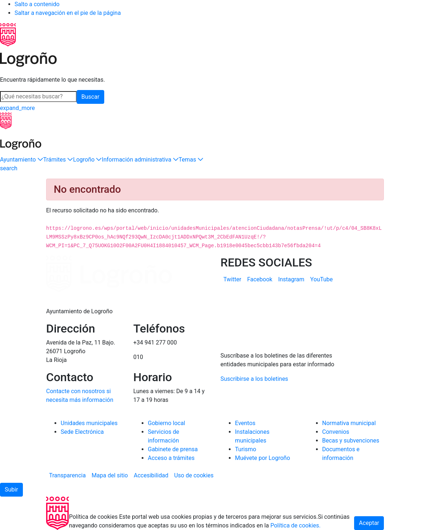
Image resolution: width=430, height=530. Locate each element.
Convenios (335, 431)
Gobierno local (166, 423)
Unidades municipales (89, 423)
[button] (21, 159)
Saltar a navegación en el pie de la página (68, 12)
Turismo (245, 449)
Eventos (245, 423)
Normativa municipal (349, 423)
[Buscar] (38, 96)
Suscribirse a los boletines (254, 378)
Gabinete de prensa (173, 449)
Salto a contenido (37, 4)
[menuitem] (232, 279)
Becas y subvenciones (350, 440)
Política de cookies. (295, 525)
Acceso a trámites (171, 457)
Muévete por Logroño (262, 457)
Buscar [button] (90, 96)
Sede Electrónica (82, 431)
